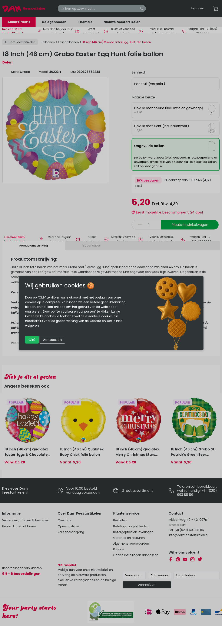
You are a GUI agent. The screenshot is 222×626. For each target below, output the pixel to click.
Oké (32, 339)
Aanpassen (52, 339)
